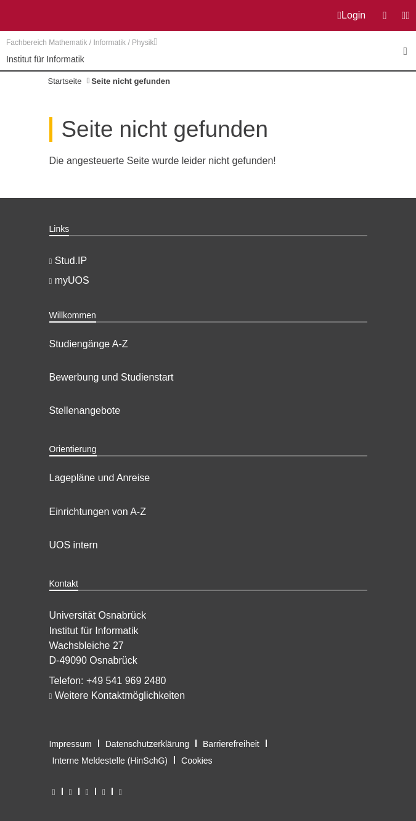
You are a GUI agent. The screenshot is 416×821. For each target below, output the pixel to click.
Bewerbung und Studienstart (111, 377)
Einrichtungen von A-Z (97, 511)
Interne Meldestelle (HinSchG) (110, 760)
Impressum (70, 744)
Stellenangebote (85, 410)
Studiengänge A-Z (88, 344)
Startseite (65, 81)
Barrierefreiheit (231, 744)
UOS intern (73, 545)
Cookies (197, 760)
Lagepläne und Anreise (99, 477)
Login (352, 15)
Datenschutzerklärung (147, 744)
